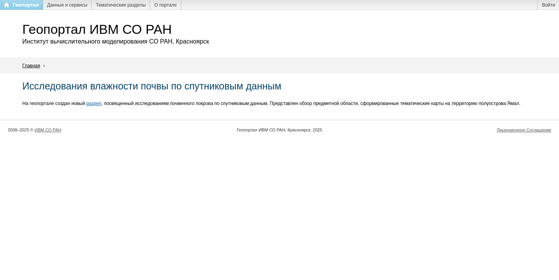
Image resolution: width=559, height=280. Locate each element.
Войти (548, 5)
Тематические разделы (121, 5)
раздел (93, 103)
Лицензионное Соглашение (524, 130)
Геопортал (26, 5)
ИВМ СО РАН (48, 130)
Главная (31, 65)
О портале (166, 5)
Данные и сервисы (67, 5)
